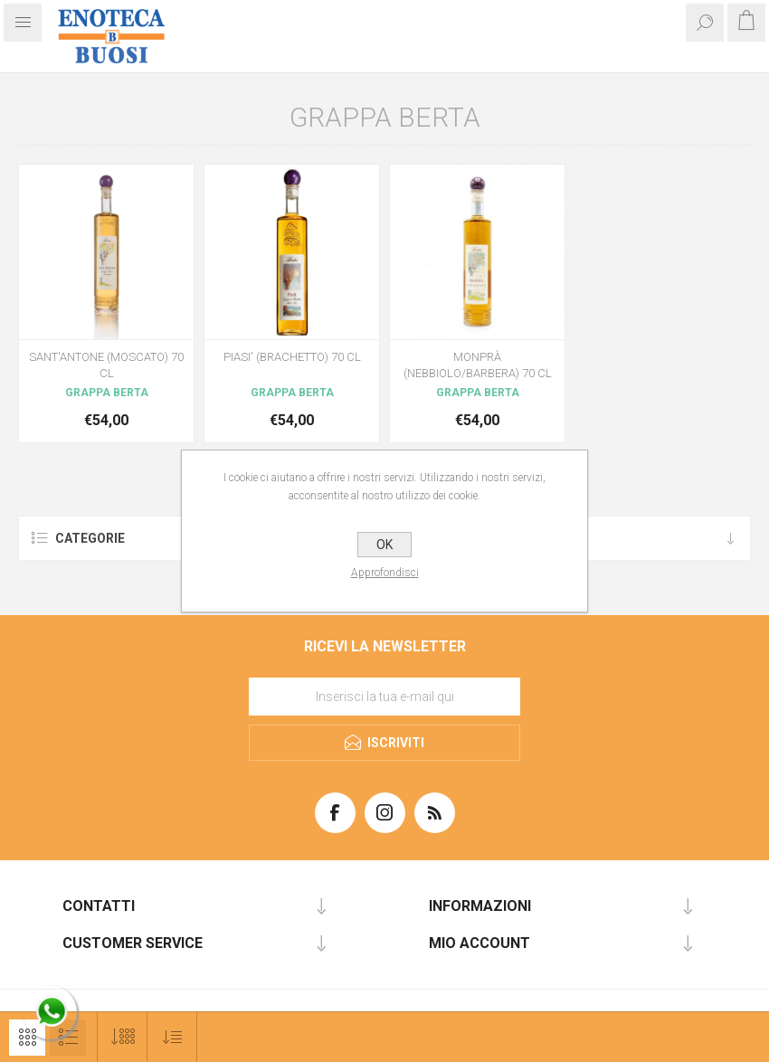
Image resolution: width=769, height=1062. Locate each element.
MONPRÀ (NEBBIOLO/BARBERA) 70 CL (477, 365)
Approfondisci (385, 572)
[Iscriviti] (384, 697)
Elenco (68, 1037)
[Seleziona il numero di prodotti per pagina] (122, 1037)
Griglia (27, 1037)
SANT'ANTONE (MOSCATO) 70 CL (106, 365)
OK (384, 544)
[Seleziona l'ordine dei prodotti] (172, 1037)
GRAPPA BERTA (106, 392)
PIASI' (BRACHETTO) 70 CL (292, 357)
